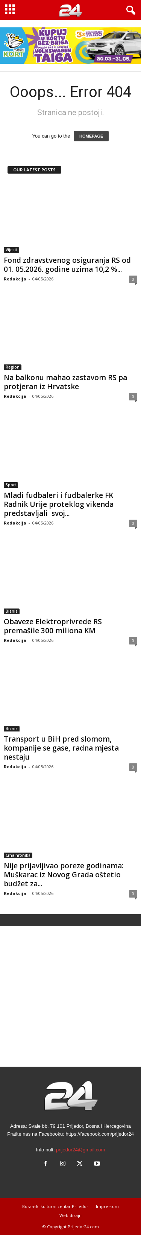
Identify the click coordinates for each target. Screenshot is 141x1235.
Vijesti (11, 249)
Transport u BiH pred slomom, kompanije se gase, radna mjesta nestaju (61, 748)
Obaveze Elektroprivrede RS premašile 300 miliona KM (53, 626)
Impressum (107, 1206)
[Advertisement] (70, 996)
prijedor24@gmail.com (80, 1150)
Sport (11, 484)
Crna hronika (18, 855)
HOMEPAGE (91, 136)
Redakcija (15, 279)
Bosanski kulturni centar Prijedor (55, 1206)
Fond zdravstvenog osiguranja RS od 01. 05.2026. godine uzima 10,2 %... (67, 264)
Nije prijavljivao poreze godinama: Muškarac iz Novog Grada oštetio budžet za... (63, 875)
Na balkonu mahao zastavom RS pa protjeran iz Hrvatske (65, 382)
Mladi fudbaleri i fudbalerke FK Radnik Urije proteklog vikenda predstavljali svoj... (59, 504)
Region (13, 367)
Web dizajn (70, 1215)
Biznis (12, 611)
